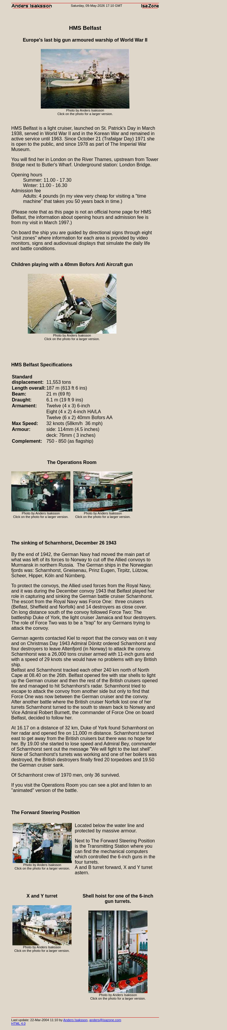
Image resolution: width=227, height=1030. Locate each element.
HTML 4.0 (18, 1023)
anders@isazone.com (105, 1020)
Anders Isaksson (75, 1020)
